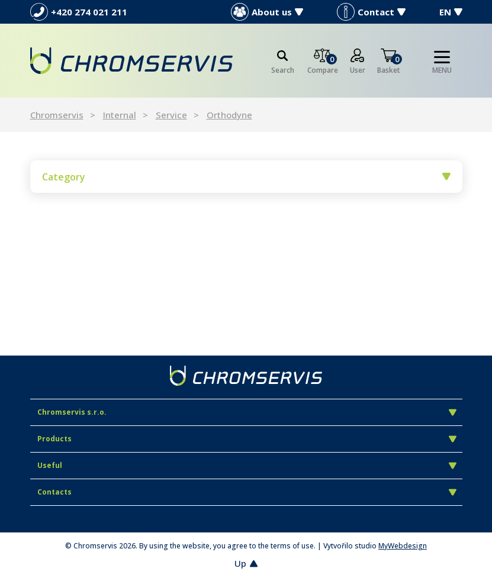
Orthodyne (229, 115)
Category (246, 176)
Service (171, 115)
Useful (246, 465)
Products (246, 439)
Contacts (246, 492)
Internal (119, 115)
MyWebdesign (402, 546)
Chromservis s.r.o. (246, 412)
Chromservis (56, 115)
